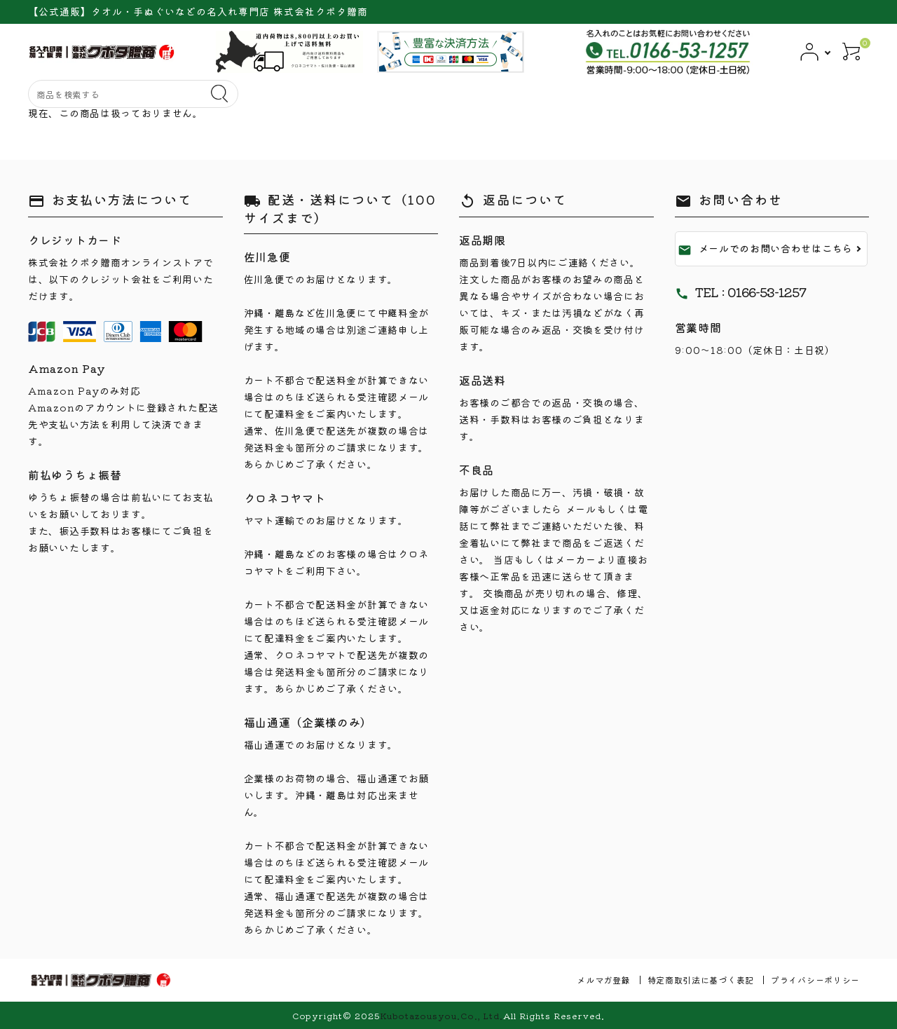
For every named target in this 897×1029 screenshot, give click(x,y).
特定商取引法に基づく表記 (701, 980)
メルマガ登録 (603, 980)
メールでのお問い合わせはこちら (766, 249)
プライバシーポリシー (815, 980)
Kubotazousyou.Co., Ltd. (441, 1015)
